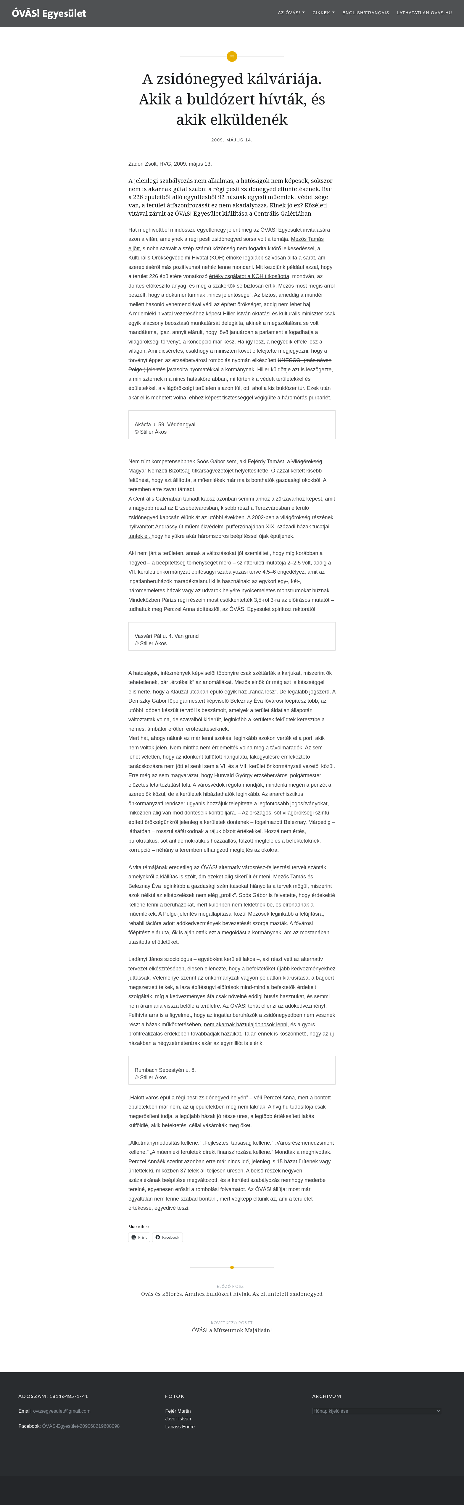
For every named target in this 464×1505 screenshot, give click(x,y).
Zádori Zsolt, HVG (149, 164)
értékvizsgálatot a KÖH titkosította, (250, 276)
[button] (49, 13)
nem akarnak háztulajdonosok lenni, (246, 1024)
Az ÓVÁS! (289, 12)
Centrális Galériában (157, 499)
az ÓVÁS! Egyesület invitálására (291, 230)
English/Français (365, 12)
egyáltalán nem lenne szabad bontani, (173, 1199)
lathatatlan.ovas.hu (424, 12)
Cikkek (321, 12)
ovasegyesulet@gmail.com (62, 1411)
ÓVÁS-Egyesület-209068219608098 (81, 1426)
